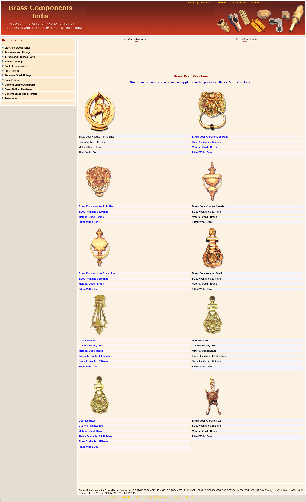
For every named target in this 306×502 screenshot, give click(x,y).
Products (221, 2)
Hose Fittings (12, 80)
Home (191, 2)
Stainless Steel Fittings (18, 75)
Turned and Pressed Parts (20, 57)
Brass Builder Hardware (18, 89)
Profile (205, 2)
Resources (11, 98)
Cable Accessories (15, 66)
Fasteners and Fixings (18, 52)
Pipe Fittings (12, 70)
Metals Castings (14, 61)
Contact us (239, 2)
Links (177, 497)
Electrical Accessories (18, 47)
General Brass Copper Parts (21, 93)
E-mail (256, 2)
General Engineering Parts (20, 84)
